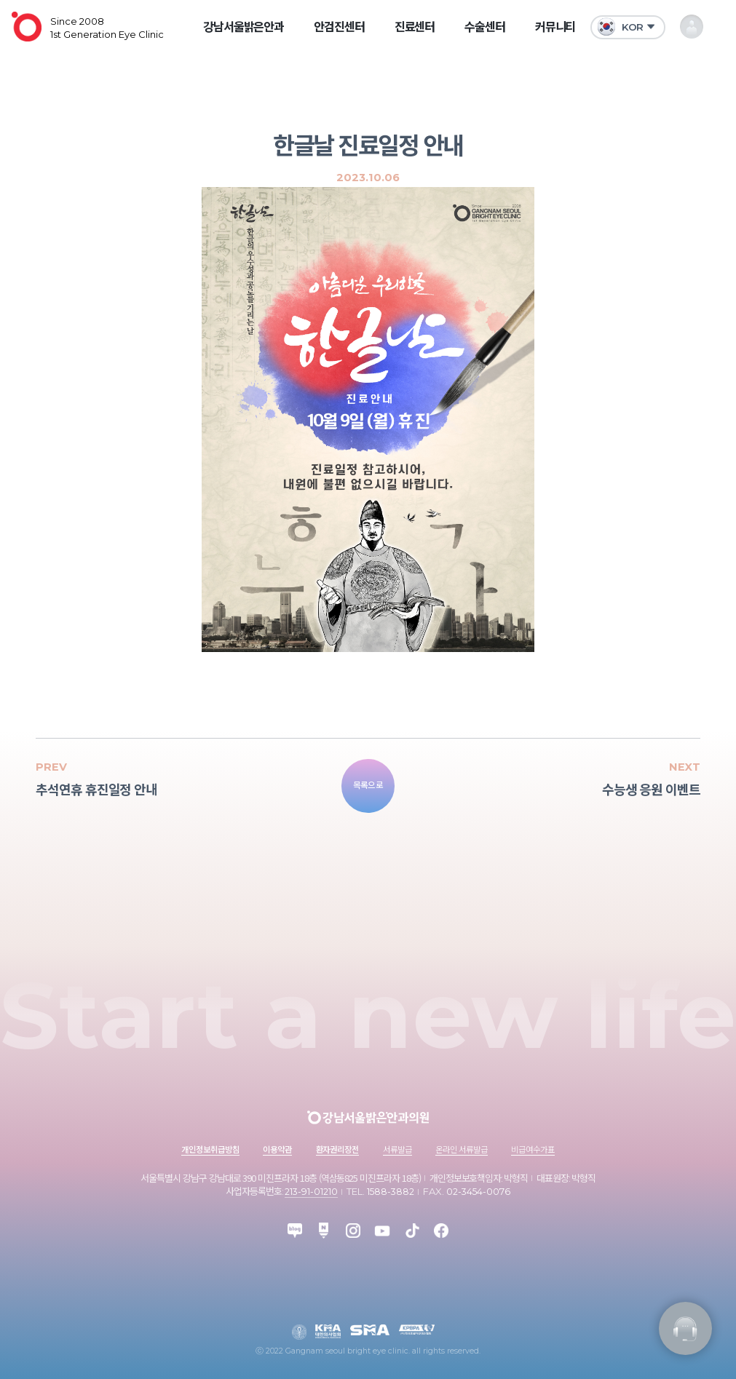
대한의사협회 (328, 1331)
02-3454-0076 (478, 1191)
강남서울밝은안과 (244, 27)
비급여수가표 (533, 1150)
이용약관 (277, 1150)
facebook (441, 1230)
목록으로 (368, 785)
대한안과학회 (299, 1331)
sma (370, 1329)
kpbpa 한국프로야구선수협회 (417, 1329)
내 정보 (692, 26)
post (324, 1231)
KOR (620, 26)
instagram (353, 1230)
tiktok (412, 1230)
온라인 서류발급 (461, 1150)
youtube (382, 1230)
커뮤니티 (555, 27)
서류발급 (397, 1150)
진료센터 (415, 27)
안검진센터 (339, 27)
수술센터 (484, 27)
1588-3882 (390, 1191)
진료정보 (685, 1328)
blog (295, 1230)
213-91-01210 (311, 1191)
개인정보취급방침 (210, 1150)
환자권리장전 (338, 1150)
